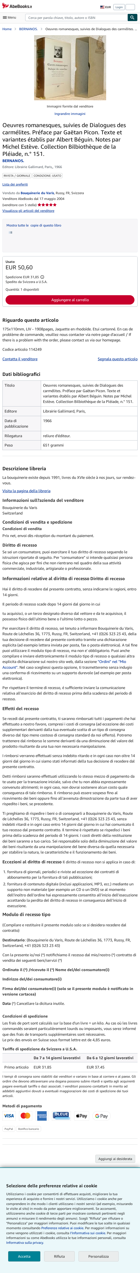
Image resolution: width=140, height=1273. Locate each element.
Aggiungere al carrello (70, 299)
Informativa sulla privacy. (25, 1242)
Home (7, 29)
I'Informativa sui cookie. (88, 1233)
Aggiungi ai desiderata (115, 1159)
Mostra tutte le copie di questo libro (33, 225)
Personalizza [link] (98, 1256)
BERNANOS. (28, 29)
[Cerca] (132, 17)
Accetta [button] (24, 1256)
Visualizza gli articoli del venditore (28, 211)
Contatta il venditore (19, 358)
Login (119, 7)
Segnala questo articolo (118, 358)
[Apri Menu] (10, 17)
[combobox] (76, 17)
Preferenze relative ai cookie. (62, 1228)
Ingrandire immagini (70, 114)
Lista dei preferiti (15, 184)
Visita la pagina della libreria (26, 490)
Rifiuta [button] (59, 1256)
